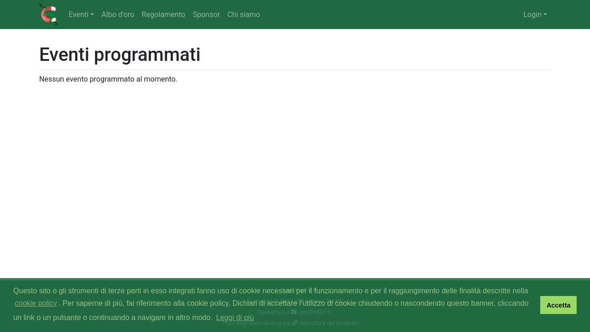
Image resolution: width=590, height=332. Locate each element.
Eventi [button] (78, 14)
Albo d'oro (117, 14)
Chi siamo (243, 14)
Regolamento (163, 14)
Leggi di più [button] (235, 317)
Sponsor (206, 14)
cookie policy (36, 303)
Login (532, 14)
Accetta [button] (559, 305)
